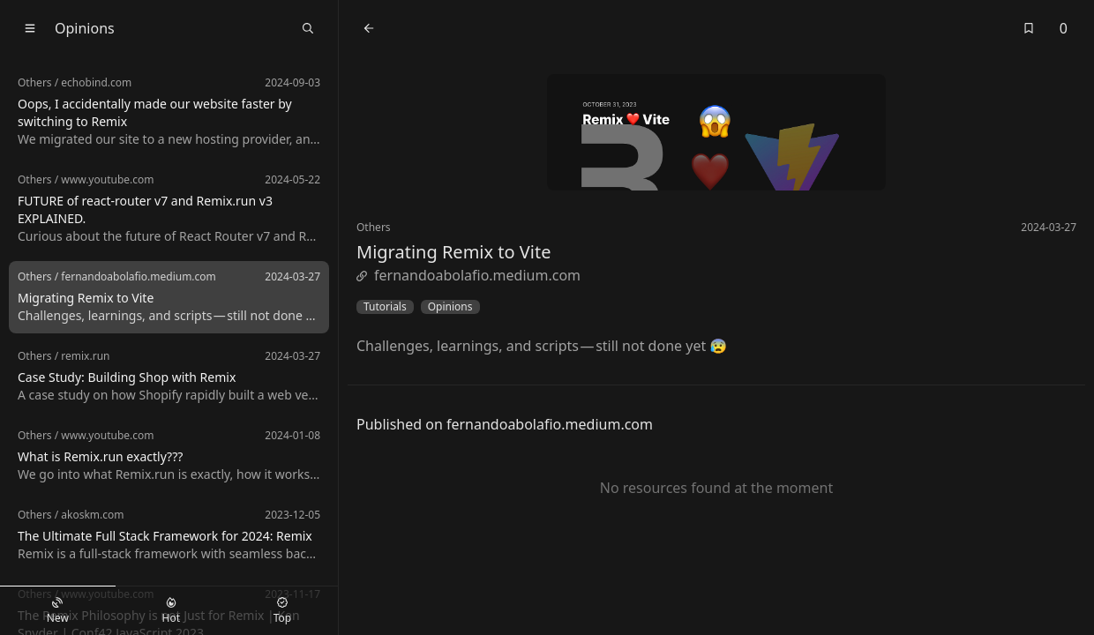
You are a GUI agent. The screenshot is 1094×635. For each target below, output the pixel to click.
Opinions (450, 307)
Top (282, 611)
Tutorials (385, 307)
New (58, 611)
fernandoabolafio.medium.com (468, 275)
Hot (171, 611)
